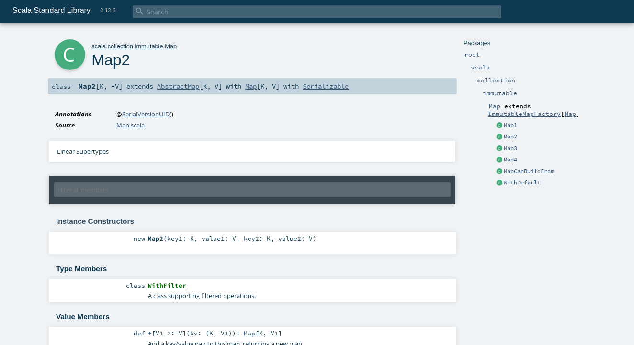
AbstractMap (178, 86)
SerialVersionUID (146, 114)
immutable (149, 46)
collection (120, 46)
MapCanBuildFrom (529, 171)
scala (98, 46)
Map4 (510, 159)
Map (570, 113)
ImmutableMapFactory (524, 113)
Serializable (326, 86)
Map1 (510, 125)
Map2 (510, 136)
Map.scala (130, 125)
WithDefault (522, 182)
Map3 (510, 148)
